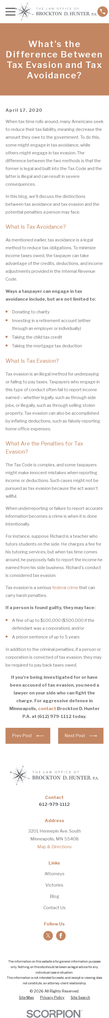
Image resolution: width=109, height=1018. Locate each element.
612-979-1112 (54, 804)
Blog (54, 896)
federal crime (65, 587)
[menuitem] (26, 997)
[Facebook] (60, 935)
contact (47, 708)
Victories (54, 885)
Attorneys (54, 873)
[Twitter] (48, 935)
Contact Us (54, 907)
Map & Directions (54, 846)
